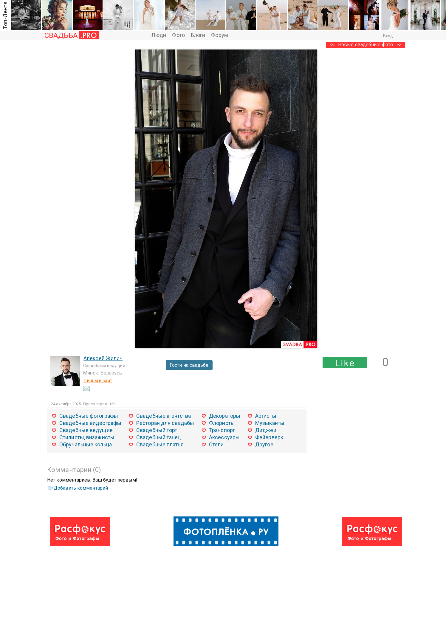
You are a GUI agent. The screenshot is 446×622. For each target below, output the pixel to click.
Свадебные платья (160, 444)
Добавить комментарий (81, 488)
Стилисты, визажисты (86, 437)
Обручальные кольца (85, 444)
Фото (178, 35)
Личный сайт (97, 380)
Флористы (222, 423)
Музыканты (269, 423)
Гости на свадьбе (189, 365)
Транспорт (222, 430)
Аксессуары (224, 437)
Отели (216, 444)
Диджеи (265, 430)
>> (399, 44)
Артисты (265, 416)
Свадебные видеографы (90, 423)
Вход (388, 35)
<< (332, 44)
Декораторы (224, 416)
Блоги (198, 35)
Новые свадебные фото (365, 44)
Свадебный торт (156, 430)
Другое (264, 444)
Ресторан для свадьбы (165, 423)
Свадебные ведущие (86, 430)
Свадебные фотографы (88, 416)
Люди (158, 35)
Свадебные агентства (163, 416)
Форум (219, 35)
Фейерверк (269, 437)
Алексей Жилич (103, 358)
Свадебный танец (158, 437)
